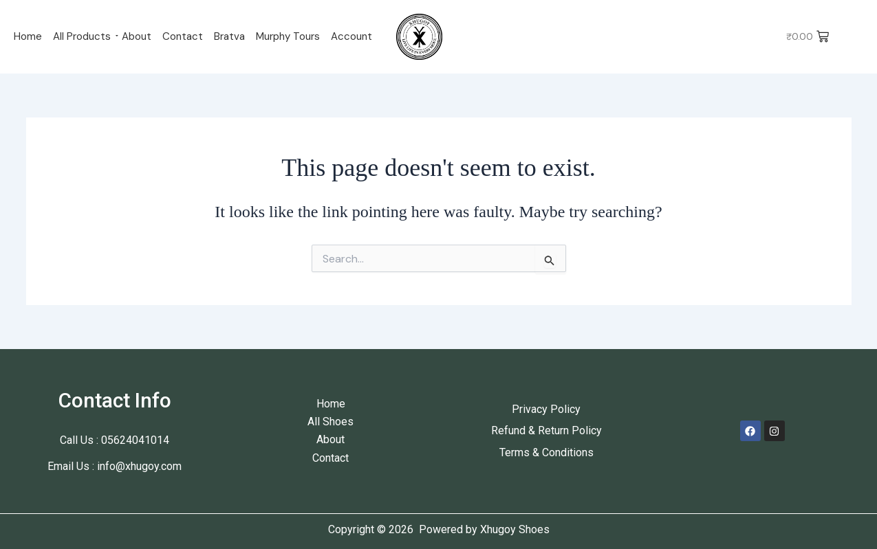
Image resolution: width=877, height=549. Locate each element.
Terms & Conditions (546, 452)
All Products (82, 36)
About (136, 36)
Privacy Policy (546, 409)
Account (351, 36)
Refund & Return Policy (546, 430)
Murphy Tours (288, 36)
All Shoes (330, 421)
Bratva (229, 36)
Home (28, 36)
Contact (182, 36)
